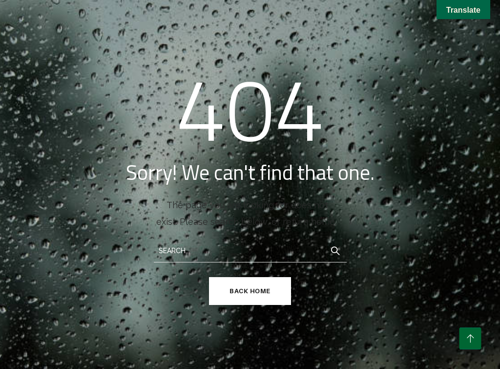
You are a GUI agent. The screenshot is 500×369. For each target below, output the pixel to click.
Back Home (250, 291)
